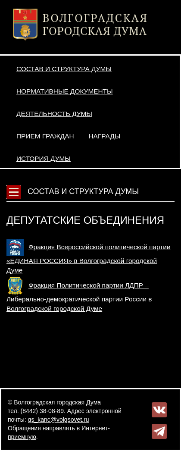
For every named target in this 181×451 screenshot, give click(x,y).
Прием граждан (45, 136)
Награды (105, 136)
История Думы (43, 158)
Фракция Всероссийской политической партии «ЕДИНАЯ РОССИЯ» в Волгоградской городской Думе (88, 258)
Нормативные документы (64, 91)
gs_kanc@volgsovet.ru (58, 419)
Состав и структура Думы (64, 68)
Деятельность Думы (54, 113)
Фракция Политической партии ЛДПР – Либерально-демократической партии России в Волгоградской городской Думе (79, 297)
